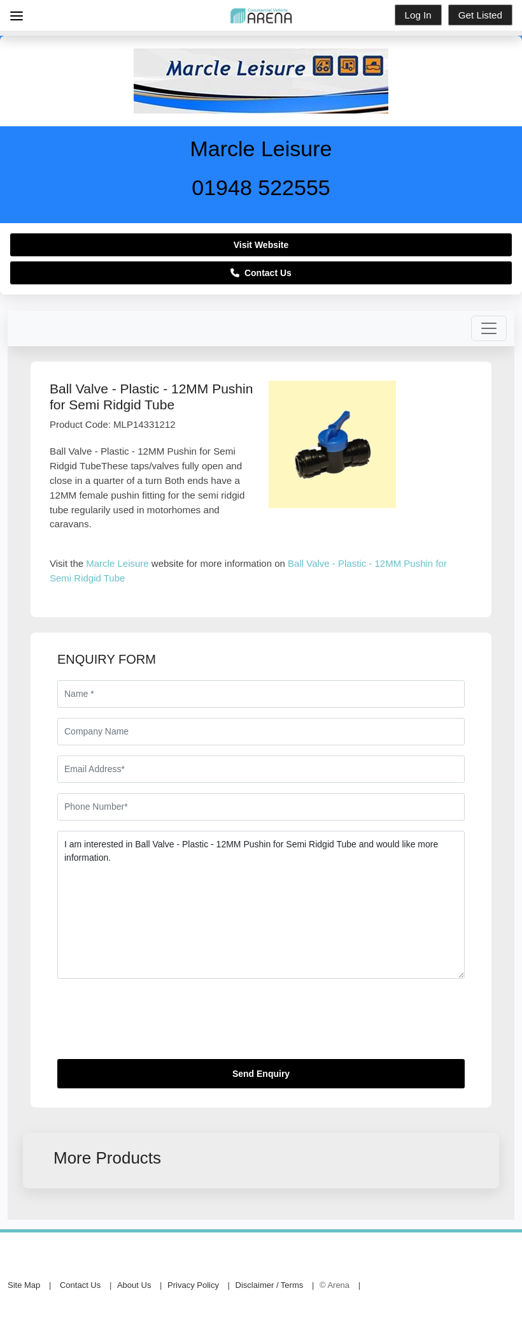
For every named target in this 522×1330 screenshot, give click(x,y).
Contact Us (261, 273)
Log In (418, 15)
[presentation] (154, 1024)
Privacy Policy (193, 1285)
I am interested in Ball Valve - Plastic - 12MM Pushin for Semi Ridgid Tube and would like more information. (261, 905)
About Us (134, 1285)
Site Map (24, 1285)
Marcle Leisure (117, 563)
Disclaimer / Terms (270, 1285)
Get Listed (480, 15)
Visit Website (261, 245)
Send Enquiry (261, 1074)
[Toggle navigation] (489, 328)
